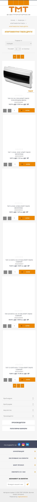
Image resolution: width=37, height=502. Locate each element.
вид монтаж (7, 410)
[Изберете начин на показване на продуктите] (18, 43)
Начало (13, 20)
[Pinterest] (31, 444)
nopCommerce (22, 497)
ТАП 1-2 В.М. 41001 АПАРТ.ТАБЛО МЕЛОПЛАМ (19, 153)
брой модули (7, 398)
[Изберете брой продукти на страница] (18, 49)
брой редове (7, 404)
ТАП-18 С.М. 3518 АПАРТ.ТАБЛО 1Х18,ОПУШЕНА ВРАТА (18, 99)
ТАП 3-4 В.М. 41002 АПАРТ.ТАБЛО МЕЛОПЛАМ (18, 207)
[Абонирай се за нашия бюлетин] (15, 484)
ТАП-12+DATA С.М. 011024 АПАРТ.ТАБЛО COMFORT (19, 261)
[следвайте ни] (27, 444)
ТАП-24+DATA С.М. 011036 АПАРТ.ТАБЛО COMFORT (18, 315)
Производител (8, 416)
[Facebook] (19, 444)
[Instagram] (23, 444)
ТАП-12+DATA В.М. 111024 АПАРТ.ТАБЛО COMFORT (19, 368)
